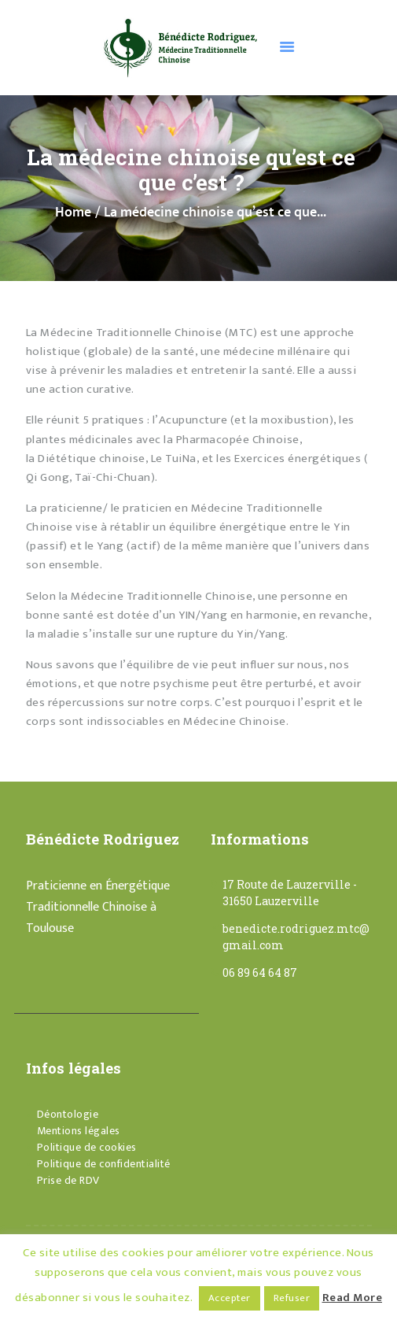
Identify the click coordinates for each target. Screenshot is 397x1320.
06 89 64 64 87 (259, 972)
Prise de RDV (68, 1180)
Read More (352, 1297)
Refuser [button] (292, 1298)
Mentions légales (78, 1131)
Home (73, 213)
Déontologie (68, 1114)
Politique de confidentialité (104, 1164)
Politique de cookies (87, 1147)
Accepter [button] (229, 1298)
